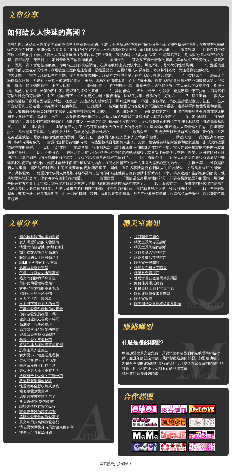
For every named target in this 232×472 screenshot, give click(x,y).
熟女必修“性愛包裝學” (36, 401)
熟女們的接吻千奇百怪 (37, 278)
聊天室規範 (143, 299)
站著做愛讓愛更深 (33, 268)
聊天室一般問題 (147, 263)
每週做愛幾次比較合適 (37, 365)
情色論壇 (110, 459)
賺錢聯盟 (151, 374)
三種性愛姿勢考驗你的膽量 (41, 309)
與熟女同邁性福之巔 (35, 283)
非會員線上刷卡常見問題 (154, 288)
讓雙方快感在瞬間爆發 (37, 407)
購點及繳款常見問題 (150, 257)
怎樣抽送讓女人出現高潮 (39, 273)
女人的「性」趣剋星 (35, 299)
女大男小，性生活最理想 (39, 355)
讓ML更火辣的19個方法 (38, 263)
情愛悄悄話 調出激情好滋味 (41, 247)
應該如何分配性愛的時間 (39, 329)
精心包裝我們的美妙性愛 (39, 237)
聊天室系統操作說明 (150, 247)
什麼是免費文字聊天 (150, 268)
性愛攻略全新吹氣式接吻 (39, 386)
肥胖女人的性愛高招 (35, 293)
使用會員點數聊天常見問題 (156, 278)
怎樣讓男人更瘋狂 (33, 350)
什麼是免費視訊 (147, 273)
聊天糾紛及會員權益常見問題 (157, 304)
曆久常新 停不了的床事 (37, 360)
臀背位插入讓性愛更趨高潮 (41, 345)
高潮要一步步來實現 (35, 324)
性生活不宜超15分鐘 (35, 432)
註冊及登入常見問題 (150, 252)
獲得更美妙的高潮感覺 (37, 412)
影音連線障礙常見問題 (152, 293)
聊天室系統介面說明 (150, 242)
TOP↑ (124, 459)
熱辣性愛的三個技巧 (35, 340)
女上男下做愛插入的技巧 (39, 304)
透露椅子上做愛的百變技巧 (41, 376)
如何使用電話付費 (148, 283)
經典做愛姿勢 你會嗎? (37, 335)
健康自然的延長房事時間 (39, 319)
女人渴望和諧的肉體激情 (39, 242)
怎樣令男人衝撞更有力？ (39, 371)
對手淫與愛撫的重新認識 (39, 288)
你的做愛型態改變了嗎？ (39, 314)
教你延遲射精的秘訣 (35, 381)
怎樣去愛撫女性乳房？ (37, 396)
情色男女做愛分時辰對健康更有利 (46, 427)
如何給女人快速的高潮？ (39, 252)
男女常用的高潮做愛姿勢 (39, 422)
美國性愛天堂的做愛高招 (39, 417)
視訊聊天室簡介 (147, 237)
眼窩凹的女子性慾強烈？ (39, 257)
